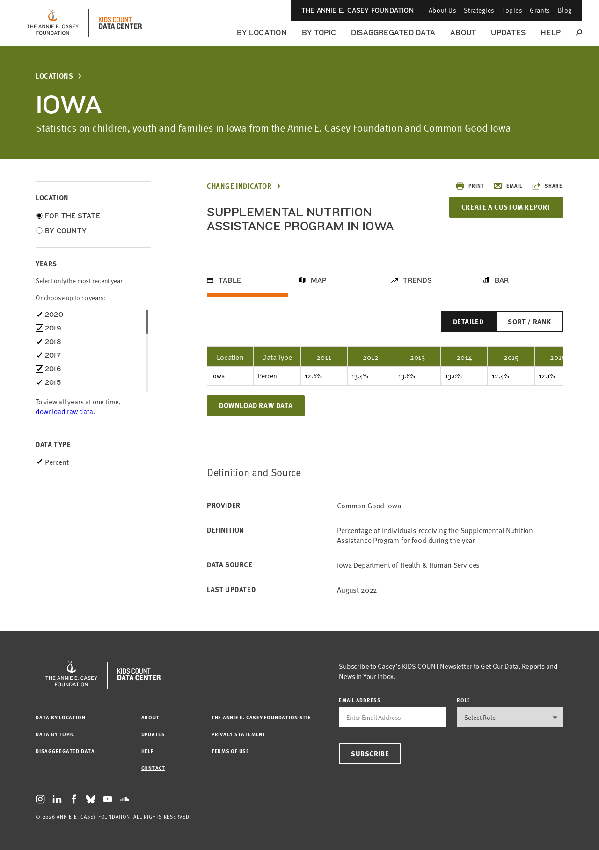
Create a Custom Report (506, 207)
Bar (502, 280)
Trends (417, 280)
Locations (54, 76)
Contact (153, 767)
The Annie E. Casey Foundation (357, 10)
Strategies (479, 10)
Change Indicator (239, 186)
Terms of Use (230, 751)
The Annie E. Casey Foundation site (261, 717)
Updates (508, 32)
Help (551, 32)
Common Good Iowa (369, 505)
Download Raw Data (255, 405)
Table (230, 280)
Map (319, 280)
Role (463, 699)
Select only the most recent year (79, 280)
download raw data (64, 411)
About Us (442, 10)
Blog (565, 10)
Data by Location (60, 717)
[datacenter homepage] (120, 22)
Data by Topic (55, 734)
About (463, 32)
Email (507, 186)
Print (469, 186)
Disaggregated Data (393, 32)
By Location (262, 32)
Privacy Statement (239, 734)
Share (547, 186)
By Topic (319, 32)
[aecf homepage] (52, 23)
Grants (540, 10)
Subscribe (370, 753)
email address (360, 699)
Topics (512, 10)
